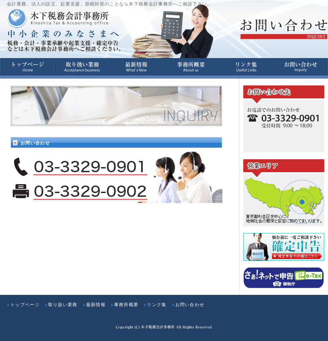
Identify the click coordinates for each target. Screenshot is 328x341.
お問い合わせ (188, 304)
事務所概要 (125, 304)
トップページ (23, 304)
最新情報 (94, 304)
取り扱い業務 (61, 304)
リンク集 (155, 304)
